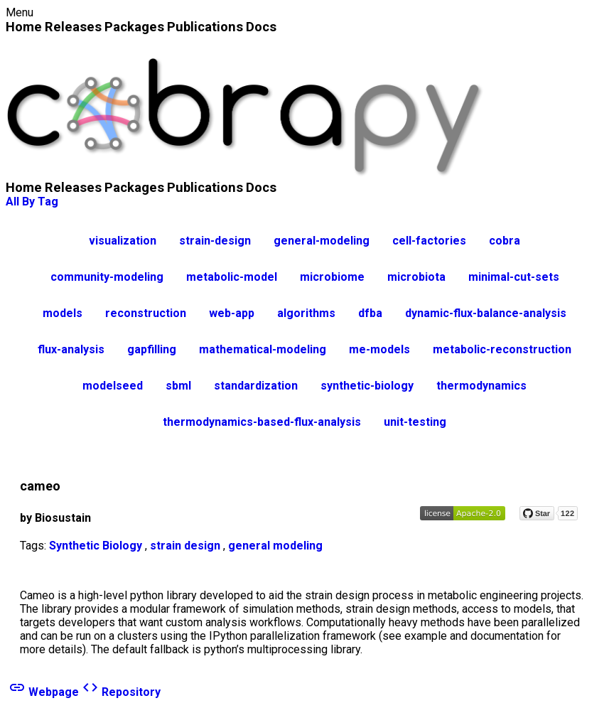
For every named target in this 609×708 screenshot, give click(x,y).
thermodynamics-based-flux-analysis (262, 422)
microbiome (332, 277)
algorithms (306, 313)
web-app (231, 313)
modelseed (112, 385)
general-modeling (322, 240)
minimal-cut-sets (513, 277)
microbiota (416, 277)
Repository (121, 692)
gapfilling (151, 349)
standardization (256, 385)
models (62, 313)
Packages (134, 26)
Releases (73, 26)
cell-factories (429, 240)
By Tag (40, 201)
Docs (261, 26)
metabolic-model (231, 277)
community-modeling (106, 277)
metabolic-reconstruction (502, 349)
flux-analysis (71, 349)
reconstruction (145, 313)
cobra (504, 240)
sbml (178, 385)
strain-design (215, 240)
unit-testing (415, 422)
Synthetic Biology (95, 545)
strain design (185, 545)
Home (24, 26)
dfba (370, 313)
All (12, 201)
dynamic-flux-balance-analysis (485, 313)
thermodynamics (481, 385)
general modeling (275, 545)
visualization (122, 240)
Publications (205, 26)
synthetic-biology (367, 385)
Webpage (44, 692)
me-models (379, 349)
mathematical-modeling (262, 349)
